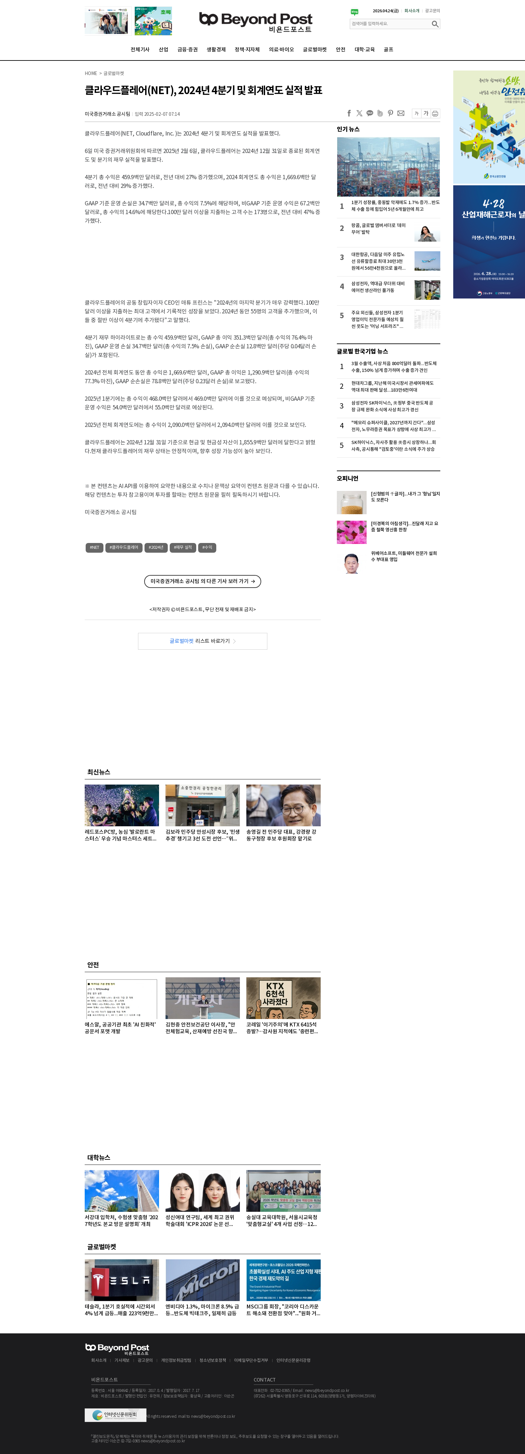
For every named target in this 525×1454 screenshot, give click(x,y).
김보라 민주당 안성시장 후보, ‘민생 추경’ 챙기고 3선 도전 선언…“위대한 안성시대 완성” (203, 835)
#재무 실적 (183, 547)
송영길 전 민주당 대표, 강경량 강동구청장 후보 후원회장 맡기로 (281, 835)
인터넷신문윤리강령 (293, 1360)
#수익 (207, 547)
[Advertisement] (203, 256)
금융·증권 (187, 50)
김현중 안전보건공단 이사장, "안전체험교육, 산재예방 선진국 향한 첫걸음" (202, 1028)
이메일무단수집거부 (251, 1360)
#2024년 (156, 547)
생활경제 (216, 50)
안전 (341, 50)
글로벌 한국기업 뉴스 (362, 351)
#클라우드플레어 (124, 547)
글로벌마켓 (315, 50)
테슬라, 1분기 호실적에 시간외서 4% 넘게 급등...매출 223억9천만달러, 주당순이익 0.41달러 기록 (122, 1310)
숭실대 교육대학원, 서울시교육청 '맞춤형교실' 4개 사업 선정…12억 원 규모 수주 (282, 1221)
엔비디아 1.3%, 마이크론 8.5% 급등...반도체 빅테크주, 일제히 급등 (202, 1310)
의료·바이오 (281, 50)
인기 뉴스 (348, 129)
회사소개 (412, 11)
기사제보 (122, 1360)
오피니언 (348, 478)
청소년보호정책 (212, 1360)
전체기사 (140, 50)
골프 (388, 50)
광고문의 (432, 11)
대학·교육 (365, 50)
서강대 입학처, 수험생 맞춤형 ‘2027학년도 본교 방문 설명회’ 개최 (121, 1221)
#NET (94, 547)
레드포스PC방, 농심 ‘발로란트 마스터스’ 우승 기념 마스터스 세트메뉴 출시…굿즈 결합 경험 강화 (121, 835)
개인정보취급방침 (176, 1360)
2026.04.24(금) (386, 11)
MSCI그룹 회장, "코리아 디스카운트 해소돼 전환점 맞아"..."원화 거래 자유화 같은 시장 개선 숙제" (282, 1310)
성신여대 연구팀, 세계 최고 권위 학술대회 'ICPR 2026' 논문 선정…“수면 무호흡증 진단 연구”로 (200, 1221)
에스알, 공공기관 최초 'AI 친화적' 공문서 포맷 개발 (120, 1028)
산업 (163, 50)
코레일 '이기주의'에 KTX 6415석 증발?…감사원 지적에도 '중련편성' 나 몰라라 (283, 1028)
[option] (128, 21)
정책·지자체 (247, 50)
